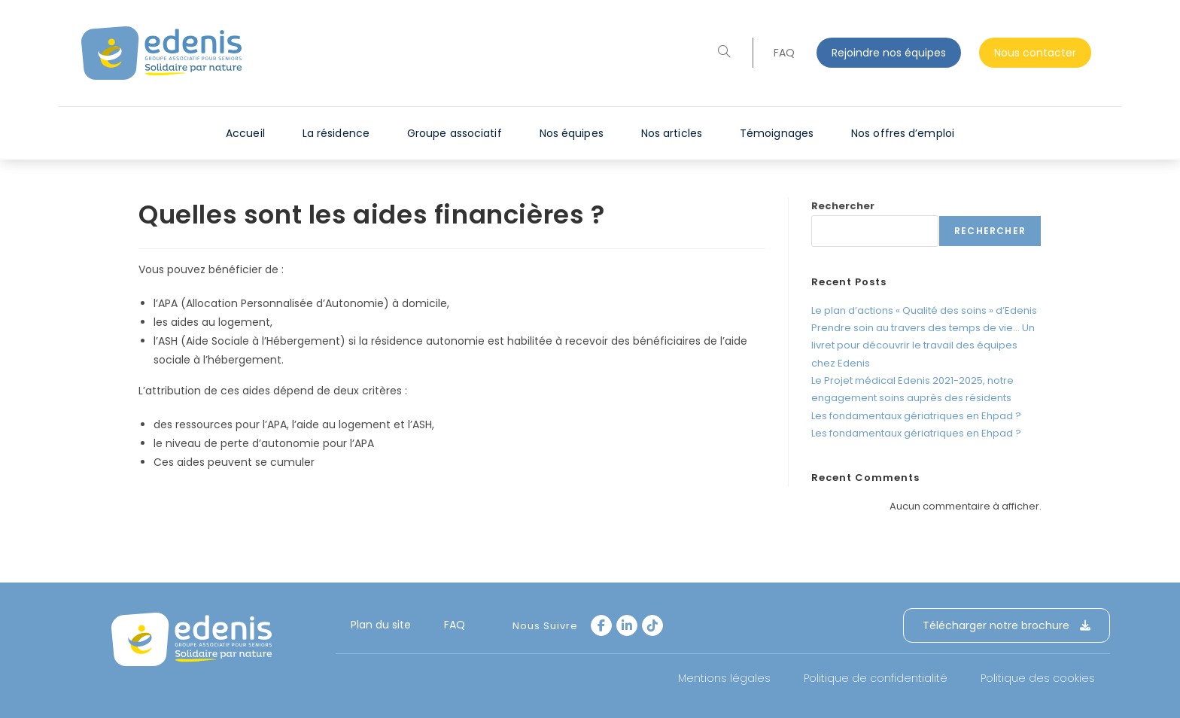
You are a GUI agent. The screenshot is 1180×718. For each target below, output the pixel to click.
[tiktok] (652, 625)
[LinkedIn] (626, 625)
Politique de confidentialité (875, 678)
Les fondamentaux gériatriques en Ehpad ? (916, 416)
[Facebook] (601, 625)
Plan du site (381, 624)
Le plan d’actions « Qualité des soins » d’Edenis (924, 310)
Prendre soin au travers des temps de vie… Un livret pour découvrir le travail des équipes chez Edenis (923, 345)
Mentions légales (724, 678)
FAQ (784, 52)
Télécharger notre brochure (1006, 625)
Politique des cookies (1038, 678)
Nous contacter (1035, 52)
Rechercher (842, 206)
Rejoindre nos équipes (889, 52)
